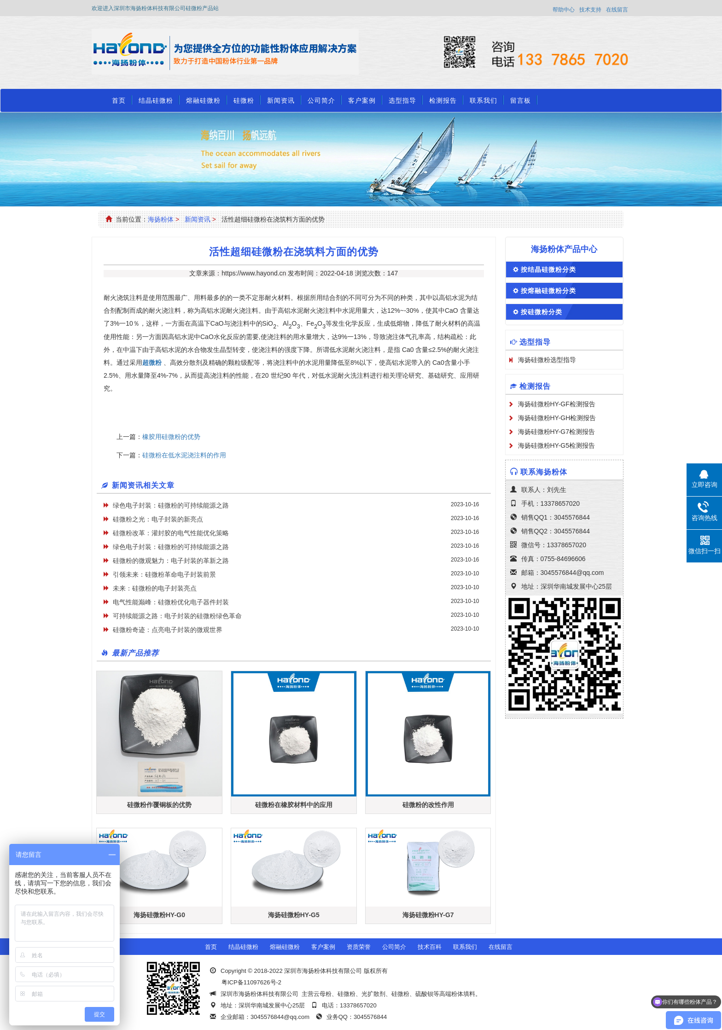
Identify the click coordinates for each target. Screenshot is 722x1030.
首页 (119, 100)
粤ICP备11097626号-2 (251, 982)
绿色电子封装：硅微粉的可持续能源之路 (171, 505)
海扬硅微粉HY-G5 (294, 915)
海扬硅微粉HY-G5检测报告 (556, 445)
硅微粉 (243, 100)
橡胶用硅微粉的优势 (171, 436)
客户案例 (362, 100)
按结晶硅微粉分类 (548, 269)
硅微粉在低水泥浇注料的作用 (184, 455)
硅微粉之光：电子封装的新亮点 (158, 519)
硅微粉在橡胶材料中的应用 (293, 804)
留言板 (520, 100)
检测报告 (443, 100)
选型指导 (402, 100)
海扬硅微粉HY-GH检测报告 (557, 417)
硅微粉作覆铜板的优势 (159, 804)
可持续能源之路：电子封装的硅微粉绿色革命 (177, 616)
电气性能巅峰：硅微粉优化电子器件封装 (171, 602)
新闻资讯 (281, 100)
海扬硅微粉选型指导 (547, 359)
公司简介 (321, 100)
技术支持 (590, 9)
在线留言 (617, 9)
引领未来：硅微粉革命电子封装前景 (164, 574)
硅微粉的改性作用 (428, 804)
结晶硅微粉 (156, 100)
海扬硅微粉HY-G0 (159, 915)
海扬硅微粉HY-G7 (428, 915)
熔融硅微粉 (203, 100)
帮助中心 (564, 9)
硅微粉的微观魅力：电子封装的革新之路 (171, 560)
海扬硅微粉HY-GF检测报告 (556, 404)
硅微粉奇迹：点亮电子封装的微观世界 (167, 629)
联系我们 (483, 100)
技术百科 (430, 946)
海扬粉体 (161, 219)
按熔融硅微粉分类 (548, 290)
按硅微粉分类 (541, 312)
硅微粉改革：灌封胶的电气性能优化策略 (171, 533)
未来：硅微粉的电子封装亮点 (155, 588)
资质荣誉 (359, 946)
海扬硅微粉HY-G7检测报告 (556, 431)
